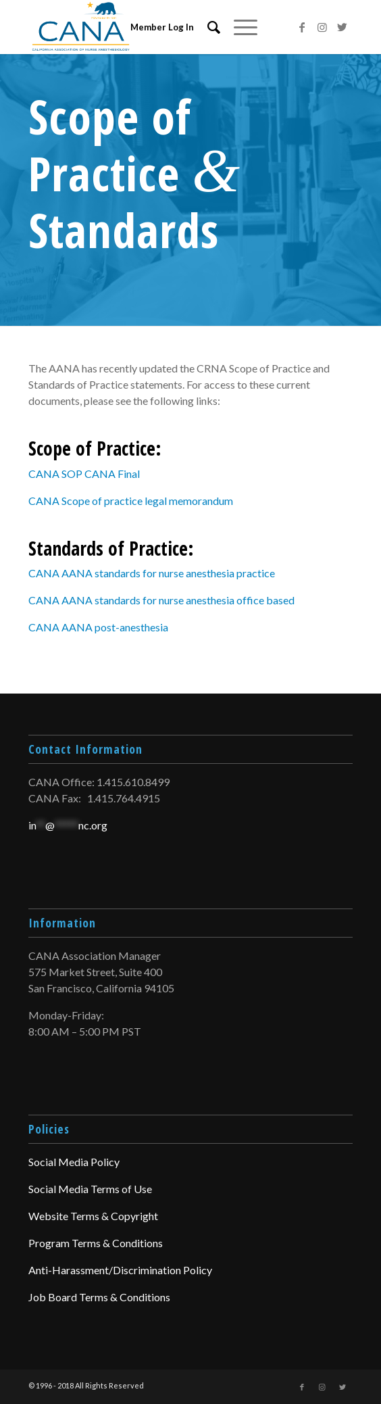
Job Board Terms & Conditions (99, 1296)
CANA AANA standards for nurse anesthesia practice (151, 572)
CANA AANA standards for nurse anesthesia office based (161, 600)
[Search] (207, 27)
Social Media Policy (74, 1161)
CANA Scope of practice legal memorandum (130, 500)
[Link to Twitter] (342, 27)
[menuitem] (207, 27)
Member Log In (162, 27)
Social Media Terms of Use (90, 1188)
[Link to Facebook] (302, 27)
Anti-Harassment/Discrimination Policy (120, 1269)
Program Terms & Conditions (95, 1242)
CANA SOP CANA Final (84, 473)
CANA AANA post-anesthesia (98, 627)
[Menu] (238, 27)
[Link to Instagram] (322, 27)
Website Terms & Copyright (93, 1215)
